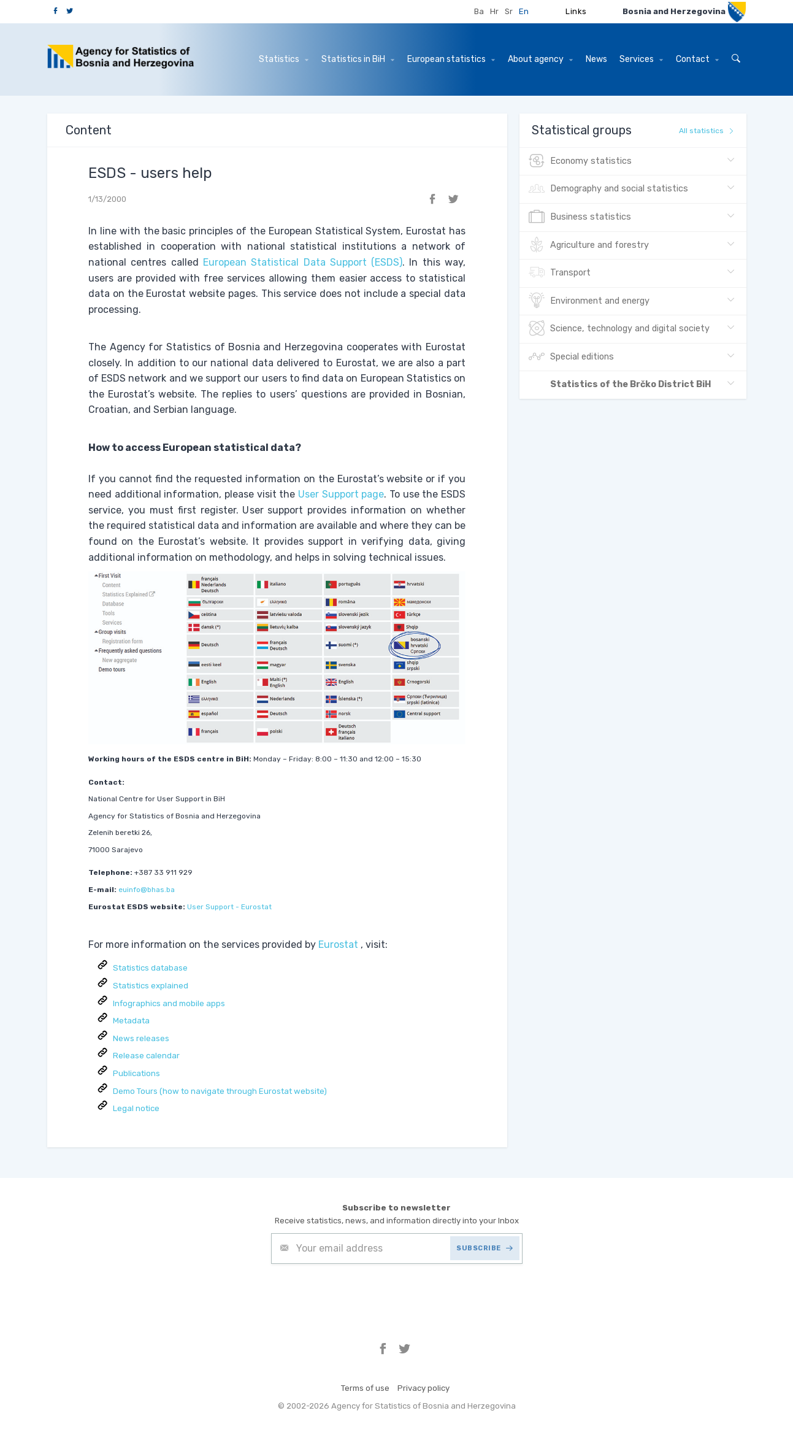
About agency (540, 59)
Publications (136, 1073)
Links (576, 11)
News (596, 59)
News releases (141, 1038)
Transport (560, 273)
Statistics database (150, 967)
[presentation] (364, 1294)
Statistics (283, 59)
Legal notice (136, 1108)
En (524, 11)
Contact (697, 59)
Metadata (131, 1020)
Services (641, 59)
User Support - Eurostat (229, 906)
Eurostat (338, 944)
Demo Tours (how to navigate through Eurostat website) (220, 1091)
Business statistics (580, 217)
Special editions (571, 357)
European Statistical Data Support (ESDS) (302, 262)
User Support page (341, 494)
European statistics (451, 59)
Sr (509, 11)
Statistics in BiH (357, 59)
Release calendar (146, 1055)
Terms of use (365, 1388)
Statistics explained (150, 985)
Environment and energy (589, 301)
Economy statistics (580, 161)
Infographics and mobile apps (169, 1003)
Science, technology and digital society (619, 329)
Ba (479, 11)
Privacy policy (423, 1388)
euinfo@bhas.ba (146, 889)
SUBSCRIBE (484, 1248)
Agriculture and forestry (589, 245)
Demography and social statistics (608, 189)
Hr (494, 11)
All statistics (706, 130)
